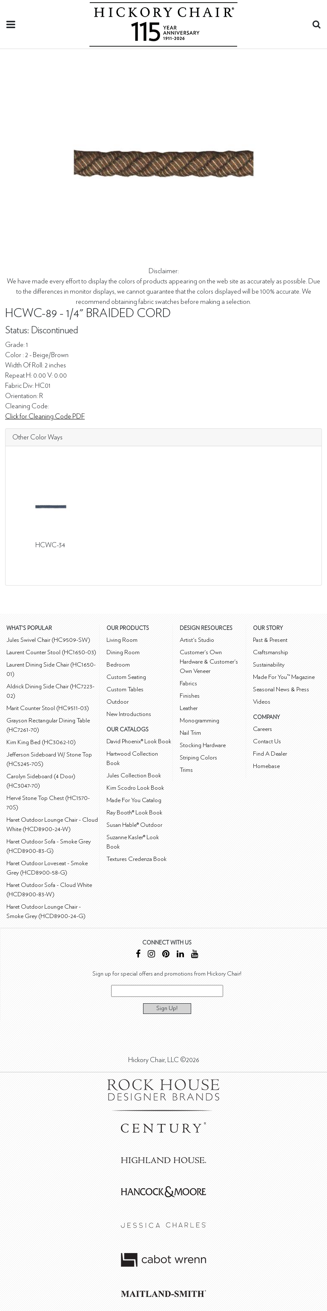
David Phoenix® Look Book (138, 741)
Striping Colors (198, 757)
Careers (262, 729)
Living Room (122, 640)
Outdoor (117, 702)
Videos (261, 702)
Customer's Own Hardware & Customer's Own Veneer (209, 661)
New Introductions (128, 714)
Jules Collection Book (133, 775)
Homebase (266, 766)
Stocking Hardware (203, 745)
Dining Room (123, 652)
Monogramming (199, 720)
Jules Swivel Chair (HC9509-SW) (48, 640)
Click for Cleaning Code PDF (45, 416)
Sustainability (268, 664)
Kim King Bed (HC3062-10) (41, 742)
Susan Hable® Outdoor (134, 825)
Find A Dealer (270, 754)
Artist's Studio (197, 640)
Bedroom (118, 664)
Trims (186, 770)
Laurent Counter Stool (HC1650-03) (51, 652)
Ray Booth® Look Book (134, 812)
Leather (189, 708)
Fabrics (188, 683)
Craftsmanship (270, 652)
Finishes (190, 696)
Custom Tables (124, 689)
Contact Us (267, 741)
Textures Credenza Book (136, 859)
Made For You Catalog (133, 800)
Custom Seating (126, 677)
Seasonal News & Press (281, 689)
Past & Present (270, 640)
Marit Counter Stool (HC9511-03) (47, 708)
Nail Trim (190, 733)
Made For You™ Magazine (284, 677)
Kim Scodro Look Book (135, 788)
